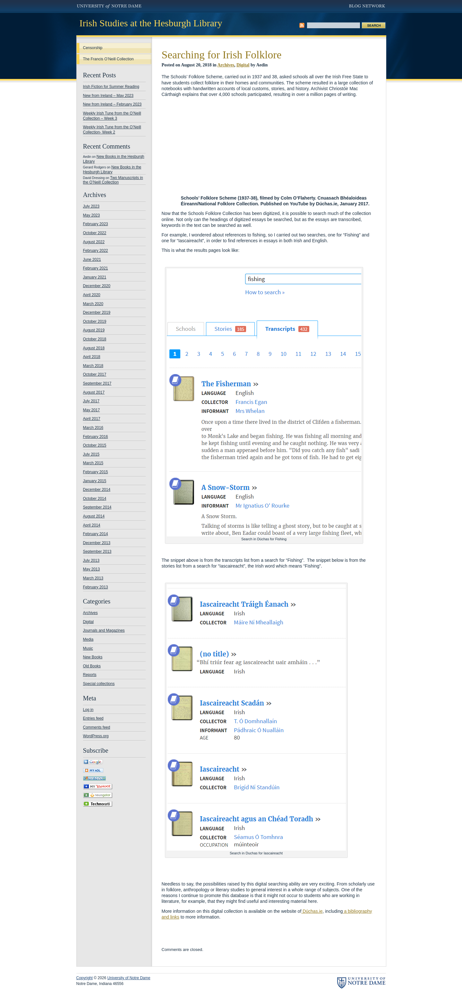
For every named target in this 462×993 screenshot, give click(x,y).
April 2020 (91, 295)
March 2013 (93, 578)
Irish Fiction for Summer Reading (111, 86)
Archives (90, 613)
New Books (93, 657)
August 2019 (94, 330)
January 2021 (95, 277)
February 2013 (95, 587)
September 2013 (97, 551)
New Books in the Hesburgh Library (112, 169)
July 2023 (91, 206)
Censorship (93, 48)
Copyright (84, 978)
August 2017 (94, 392)
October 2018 (95, 339)
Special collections (99, 683)
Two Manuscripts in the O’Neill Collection (113, 180)
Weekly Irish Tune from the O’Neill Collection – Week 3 (112, 116)
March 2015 (93, 463)
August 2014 (94, 516)
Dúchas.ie (311, 911)
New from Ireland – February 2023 (112, 104)
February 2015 (95, 472)
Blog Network (367, 6)
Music (88, 648)
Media (88, 639)
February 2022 (95, 250)
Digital (88, 622)
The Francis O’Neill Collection (108, 59)
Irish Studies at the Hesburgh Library (151, 23)
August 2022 (94, 242)
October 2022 (95, 233)
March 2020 (93, 304)
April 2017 (91, 418)
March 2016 (93, 427)
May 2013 (91, 569)
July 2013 (91, 560)
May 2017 (91, 410)
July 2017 (91, 401)
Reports (90, 674)
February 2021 (95, 268)
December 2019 (96, 312)
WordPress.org (96, 736)
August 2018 (94, 348)
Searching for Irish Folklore (222, 55)
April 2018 (91, 357)
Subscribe (301, 25)
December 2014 (96, 489)
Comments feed (96, 727)
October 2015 (95, 445)
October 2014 (95, 498)
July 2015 (91, 454)
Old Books (92, 666)
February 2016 (95, 436)
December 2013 (96, 543)
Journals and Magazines (104, 630)
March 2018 (93, 366)
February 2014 (95, 534)
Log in (88, 709)
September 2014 (97, 507)
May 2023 (91, 215)
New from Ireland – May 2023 (108, 95)
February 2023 (95, 224)
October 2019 (95, 321)
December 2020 (96, 286)
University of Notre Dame (109, 6)
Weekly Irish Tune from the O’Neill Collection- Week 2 (112, 129)
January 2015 (95, 481)
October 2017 (95, 374)
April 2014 (91, 525)
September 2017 (97, 383)
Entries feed (93, 718)
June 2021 (92, 259)
